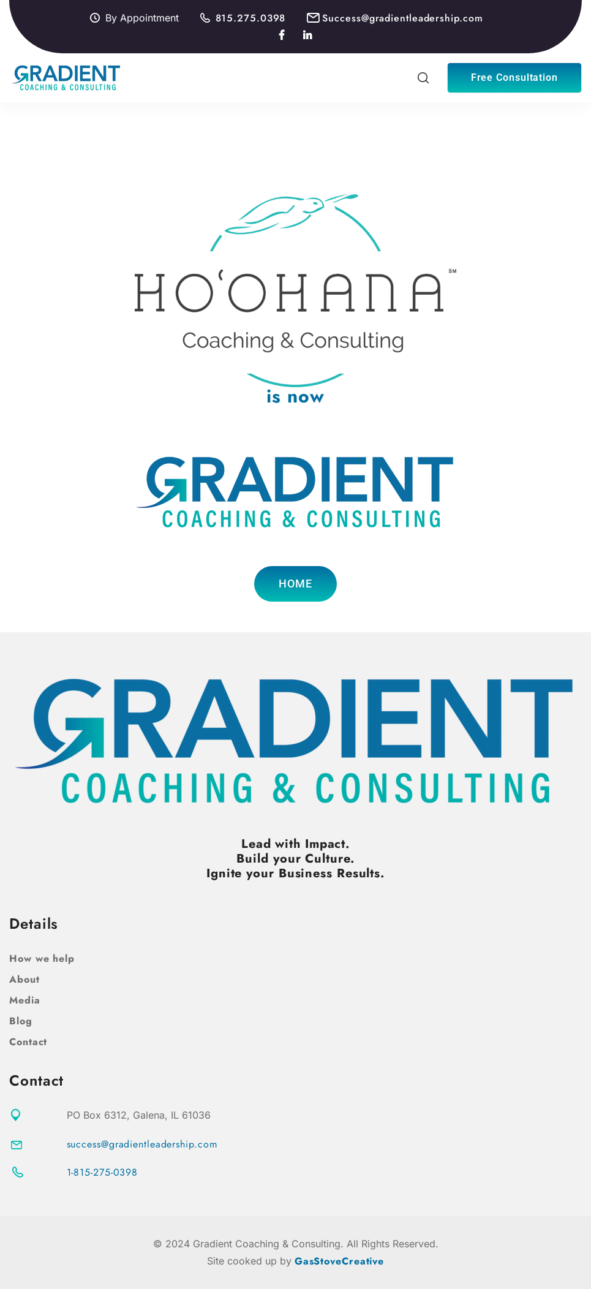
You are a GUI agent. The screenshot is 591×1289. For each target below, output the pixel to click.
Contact (28, 1042)
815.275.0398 (251, 18)
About (24, 979)
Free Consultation (514, 77)
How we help (42, 958)
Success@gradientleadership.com (402, 18)
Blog (20, 1021)
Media (24, 1000)
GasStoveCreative (339, 1261)
